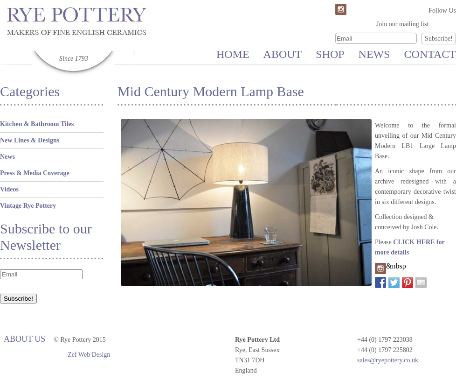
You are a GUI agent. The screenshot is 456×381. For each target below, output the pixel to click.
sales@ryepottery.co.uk (387, 360)
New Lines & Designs (29, 140)
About (282, 54)
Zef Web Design (89, 354)
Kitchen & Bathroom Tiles (37, 123)
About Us (24, 339)
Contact (430, 54)
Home (232, 54)
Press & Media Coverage (34, 172)
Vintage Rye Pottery (28, 205)
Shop (330, 54)
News (374, 54)
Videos (9, 189)
